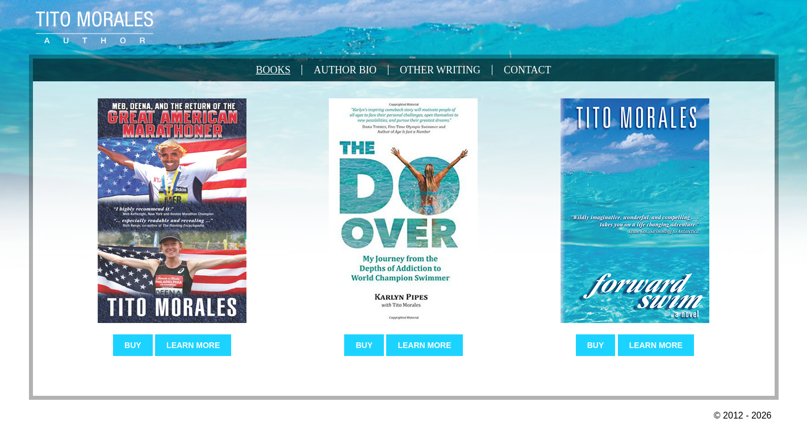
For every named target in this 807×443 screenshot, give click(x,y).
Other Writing (440, 70)
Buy (132, 345)
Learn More (193, 345)
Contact (527, 70)
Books (273, 70)
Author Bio (345, 70)
